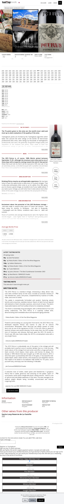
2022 (13, 70)
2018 (27, 70)
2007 (6, 73)
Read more (45, 149)
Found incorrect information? (13, 124)
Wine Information (24, 201)
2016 (34, 70)
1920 (24, 81)
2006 (10, 73)
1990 (3, 75)
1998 (38, 73)
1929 (3, 81)
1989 (6, 75)
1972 (6, 77)
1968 (20, 77)
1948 (24, 79)
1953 (6, 79)
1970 (13, 77)
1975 (56, 75)
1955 (59, 77)
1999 (34, 73)
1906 (34, 81)
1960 (45, 77)
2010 (56, 70)
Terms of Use (31, 496)
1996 (45, 73)
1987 (13, 75)
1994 (52, 73)
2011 (52, 70)
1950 (17, 79)
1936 (52, 79)
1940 (41, 79)
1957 (56, 77)
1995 (49, 73)
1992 (59, 73)
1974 (59, 75)
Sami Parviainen (14, 258)
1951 (13, 79)
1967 (24, 77)
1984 (24, 75)
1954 (3, 79)
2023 (10, 70)
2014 (41, 70)
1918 (27, 81)
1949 (20, 79)
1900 (38, 81)
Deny (25, 500)
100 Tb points (24, 127)
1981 (34, 75)
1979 (41, 75)
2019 (24, 70)
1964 (31, 77)
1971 (10, 77)
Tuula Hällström (14, 269)
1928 (6, 81)
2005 (13, 73)
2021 (17, 70)
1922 (17, 81)
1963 (34, 77)
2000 (31, 73)
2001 (27, 73)
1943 (34, 79)
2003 (20, 73)
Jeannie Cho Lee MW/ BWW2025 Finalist (18, 386)
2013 (45, 70)
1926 (10, 81)
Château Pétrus (23, 46)
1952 (10, 79)
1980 (38, 75)
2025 (3, 70)
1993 (56, 73)
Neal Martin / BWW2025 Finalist (20, 274)
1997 (41, 73)
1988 (10, 75)
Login (49, 2)
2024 (6, 70)
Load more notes (12, 391)
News (25, 153)
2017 (31, 70)
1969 (17, 77)
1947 (27, 79)
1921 (20, 81)
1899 (41, 81)
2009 (59, 70)
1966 (27, 77)
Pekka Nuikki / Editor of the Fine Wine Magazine (24, 260)
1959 (49, 77)
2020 (20, 70)
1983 (27, 75)
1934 (56, 79)
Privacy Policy (40, 496)
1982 (31, 75)
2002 (24, 73)
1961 (41, 77)
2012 (49, 70)
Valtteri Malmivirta (15, 263)
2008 (3, 73)
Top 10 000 (43, 2)
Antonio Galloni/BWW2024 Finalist (21, 277)
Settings (32, 500)
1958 (52, 77)
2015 (38, 70)
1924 (13, 81)
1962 (38, 77)
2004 (17, 73)
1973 (3, 77)
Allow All (40, 500)
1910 (31, 81)
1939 (45, 79)
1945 (31, 79)
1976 (52, 75)
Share (60, 447)
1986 (17, 75)
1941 (38, 79)
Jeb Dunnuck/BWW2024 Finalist (16, 366)
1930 (59, 79)
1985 (20, 75)
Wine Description (25, 176)
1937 (49, 79)
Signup (55, 2)
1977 (49, 75)
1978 (45, 75)
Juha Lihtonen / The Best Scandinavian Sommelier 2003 (27, 272)
